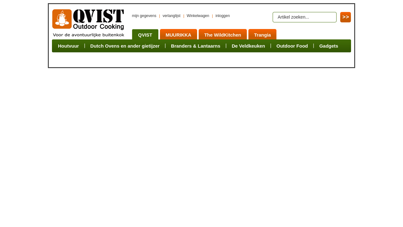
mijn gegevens (144, 16)
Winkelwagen (198, 16)
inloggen (222, 16)
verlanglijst (171, 16)
